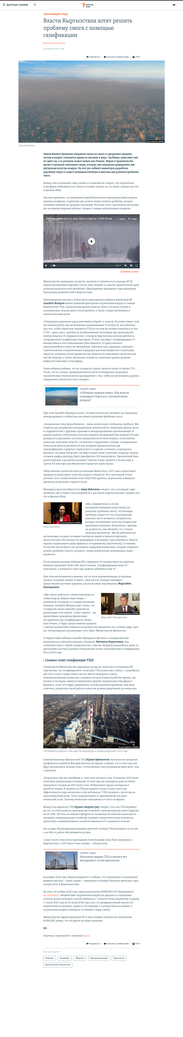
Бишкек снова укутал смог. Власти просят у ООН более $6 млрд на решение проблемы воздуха (102, 218)
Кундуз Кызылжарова (54, 43)
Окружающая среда (55, 14)
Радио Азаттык (56, 222)
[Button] (93, 57)
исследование (51, 895)
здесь (87, 935)
